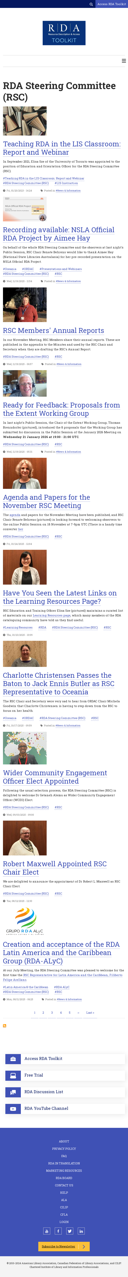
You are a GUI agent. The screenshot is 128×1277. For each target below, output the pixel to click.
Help (64, 1193)
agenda (15, 515)
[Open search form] (92, 4)
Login (64, 1222)
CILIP (64, 1207)
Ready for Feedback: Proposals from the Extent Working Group (61, 409)
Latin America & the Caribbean (26, 987)
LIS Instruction (67, 183)
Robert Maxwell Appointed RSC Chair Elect (55, 867)
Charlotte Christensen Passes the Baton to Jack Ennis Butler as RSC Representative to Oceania (58, 683)
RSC (59, 274)
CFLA (64, 1214)
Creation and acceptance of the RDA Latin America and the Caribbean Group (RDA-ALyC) (61, 952)
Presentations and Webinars (61, 269)
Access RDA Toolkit (111, 4)
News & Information (69, 190)
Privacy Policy (64, 1149)
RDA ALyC (62, 987)
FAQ (64, 1156)
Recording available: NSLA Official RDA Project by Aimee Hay (59, 233)
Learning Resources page (51, 615)
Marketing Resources (64, 1171)
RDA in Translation (64, 1163)
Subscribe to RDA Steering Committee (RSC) (4, 1025)
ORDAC (29, 269)
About (64, 1141)
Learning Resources (19, 627)
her (20, 529)
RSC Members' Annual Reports (53, 330)
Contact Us (64, 1185)
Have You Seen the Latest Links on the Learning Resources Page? (60, 597)
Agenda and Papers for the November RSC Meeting (46, 501)
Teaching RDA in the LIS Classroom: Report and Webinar (62, 147)
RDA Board (64, 1178)
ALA (64, 1200)
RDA (43, 627)
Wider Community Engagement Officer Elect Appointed (55, 776)
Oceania (10, 269)
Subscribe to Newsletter (58, 1246)
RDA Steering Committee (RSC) (27, 183)
